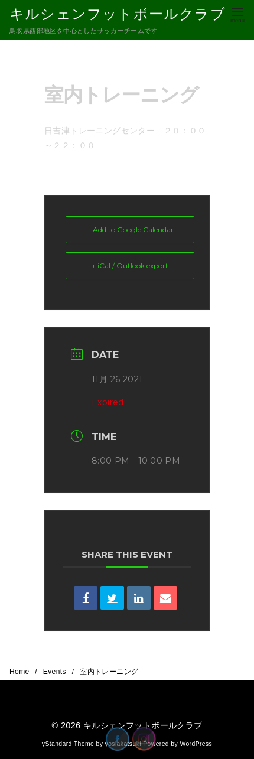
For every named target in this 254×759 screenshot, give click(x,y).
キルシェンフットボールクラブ (117, 14)
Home (20, 671)
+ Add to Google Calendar (130, 229)
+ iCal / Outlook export (130, 265)
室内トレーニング (109, 671)
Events (56, 671)
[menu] (237, 14)
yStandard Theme (68, 744)
